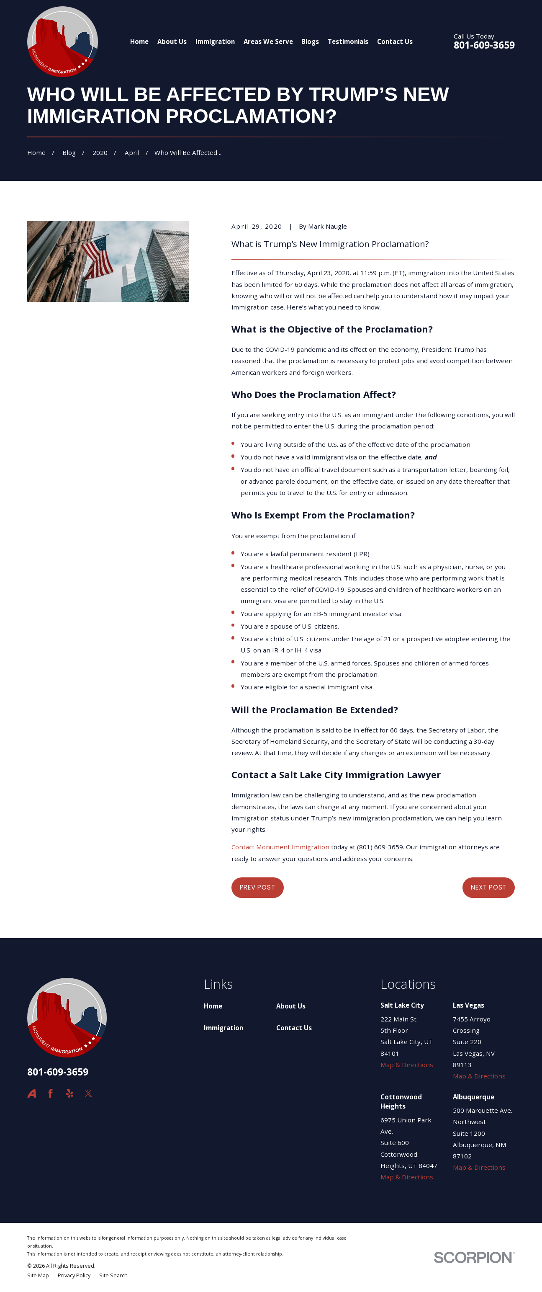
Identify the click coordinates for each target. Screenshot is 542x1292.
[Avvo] (31, 1093)
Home (213, 1006)
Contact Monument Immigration (280, 847)
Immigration (223, 1028)
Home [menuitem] (139, 41)
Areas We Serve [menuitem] (268, 41)
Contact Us (294, 1028)
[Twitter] (88, 1093)
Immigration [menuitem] (215, 41)
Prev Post (257, 887)
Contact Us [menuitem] (395, 41)
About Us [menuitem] (172, 41)
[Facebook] (50, 1093)
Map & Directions (406, 1064)
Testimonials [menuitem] (348, 41)
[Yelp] (69, 1093)
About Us (291, 1006)
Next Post (488, 887)
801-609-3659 (484, 45)
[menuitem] (38, 1276)
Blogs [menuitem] (310, 41)
